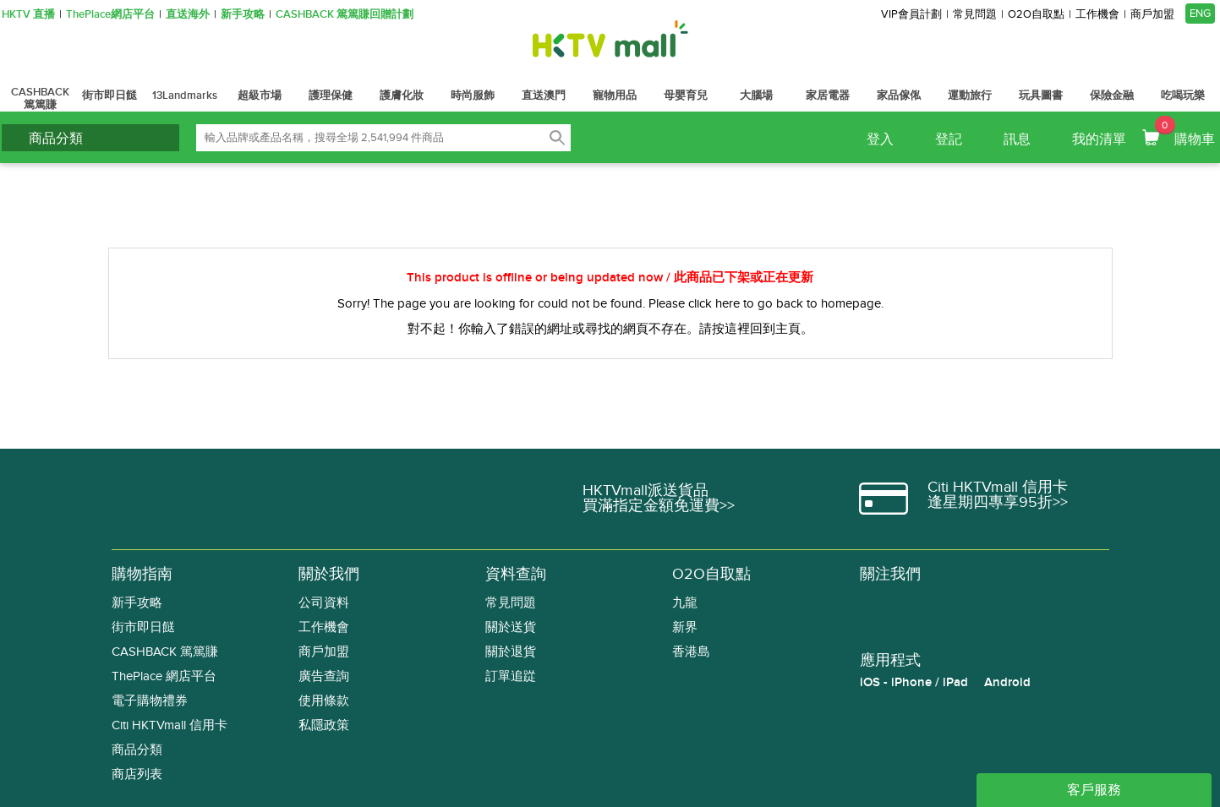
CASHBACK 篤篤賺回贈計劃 (344, 14)
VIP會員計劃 (911, 14)
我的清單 (1099, 139)
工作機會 (1097, 14)
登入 (880, 139)
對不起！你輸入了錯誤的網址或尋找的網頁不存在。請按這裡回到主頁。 (610, 328)
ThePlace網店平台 (110, 14)
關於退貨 (510, 652)
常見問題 (975, 14)
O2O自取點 (1036, 14)
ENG (1200, 13)
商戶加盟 (1152, 14)
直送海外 (188, 14)
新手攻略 (243, 14)
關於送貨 (510, 627)
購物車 (1185, 132)
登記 (948, 139)
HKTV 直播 (28, 14)
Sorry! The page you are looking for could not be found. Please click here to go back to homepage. (610, 303)
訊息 (1017, 139)
